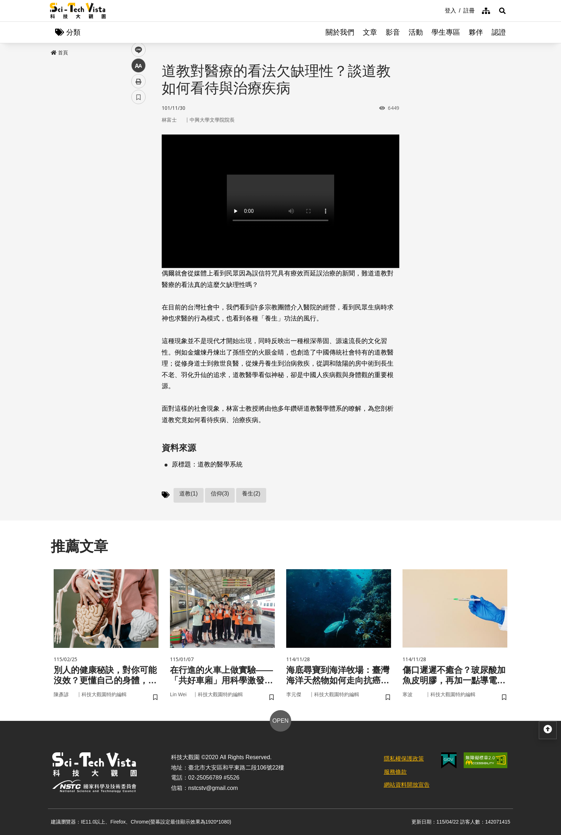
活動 (416, 32)
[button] (502, 10)
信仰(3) (220, 493)
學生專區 (445, 32)
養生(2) (251, 493)
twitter (139, 153)
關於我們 (340, 32)
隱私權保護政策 (404, 759)
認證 (499, 32)
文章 (370, 32)
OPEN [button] (280, 721)
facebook (139, 137)
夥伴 (476, 32)
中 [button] (138, 184)
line (136, 168)
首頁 (59, 52)
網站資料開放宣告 (407, 785)
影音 (393, 32)
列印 (138, 199)
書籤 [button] (138, 215)
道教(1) (188, 493)
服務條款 (395, 772)
